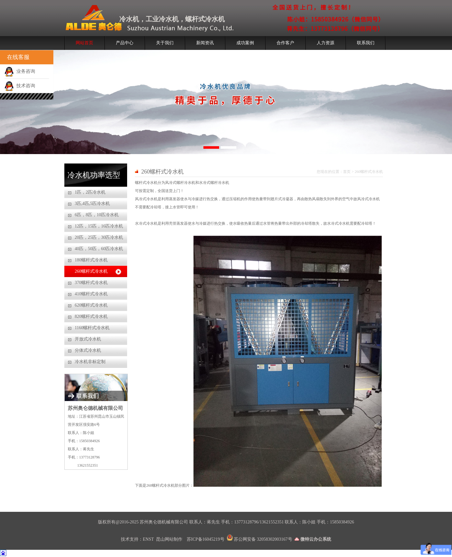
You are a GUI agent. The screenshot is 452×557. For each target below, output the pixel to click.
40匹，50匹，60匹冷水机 (99, 248)
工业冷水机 (162, 19)
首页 (347, 171)
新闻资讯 (205, 42)
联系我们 (365, 42)
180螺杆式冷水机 (91, 260)
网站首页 (84, 42)
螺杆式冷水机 (205, 19)
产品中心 (124, 42)
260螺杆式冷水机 (91, 271)
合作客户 (285, 42)
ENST (148, 539)
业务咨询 (19, 71)
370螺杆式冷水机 (91, 282)
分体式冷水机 (88, 350)
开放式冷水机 (88, 339)
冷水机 (129, 19)
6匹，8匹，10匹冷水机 (97, 214)
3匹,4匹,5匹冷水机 (92, 203)
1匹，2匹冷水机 (90, 192)
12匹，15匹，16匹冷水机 (99, 226)
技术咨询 (19, 85)
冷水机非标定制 (90, 361)
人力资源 (325, 42)
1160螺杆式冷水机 (92, 327)
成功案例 (245, 42)
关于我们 (165, 42)
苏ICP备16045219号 (205, 539)
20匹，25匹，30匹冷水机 (99, 237)
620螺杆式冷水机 (91, 305)
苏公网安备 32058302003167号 (259, 539)
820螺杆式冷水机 (91, 316)
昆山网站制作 (170, 539)
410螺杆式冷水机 (91, 294)
